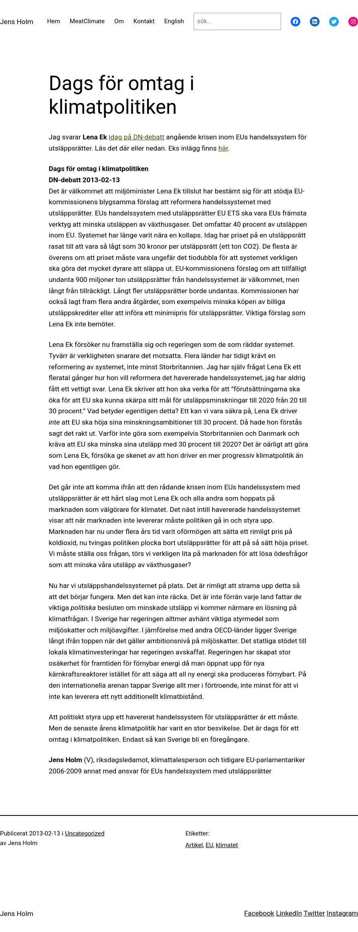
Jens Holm (16, 22)
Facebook (259, 913)
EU (209, 845)
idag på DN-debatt (136, 137)
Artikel (194, 845)
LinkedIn (289, 913)
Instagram (342, 913)
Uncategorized (84, 833)
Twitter (314, 913)
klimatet (227, 845)
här (223, 148)
